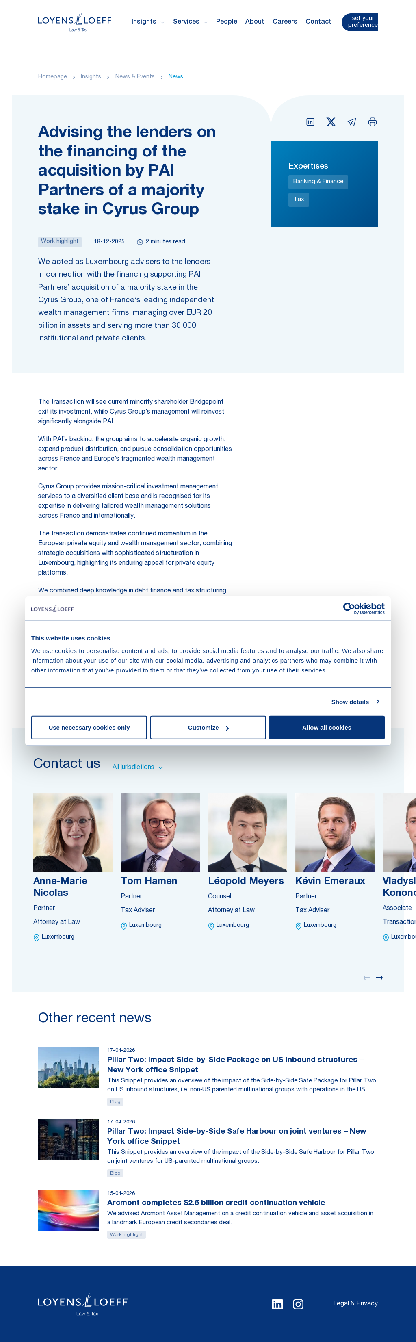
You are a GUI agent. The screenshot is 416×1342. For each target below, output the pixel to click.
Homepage (52, 77)
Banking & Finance (318, 182)
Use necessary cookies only (89, 727)
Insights (91, 77)
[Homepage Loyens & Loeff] (74, 22)
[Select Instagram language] (298, 1304)
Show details (350, 701)
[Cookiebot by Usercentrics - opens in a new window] (349, 608)
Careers (285, 22)
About (254, 22)
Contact (319, 22)
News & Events (135, 77)
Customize (208, 727)
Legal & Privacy (355, 1304)
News (176, 77)
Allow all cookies (326, 727)
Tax (298, 200)
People (226, 22)
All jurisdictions (138, 768)
